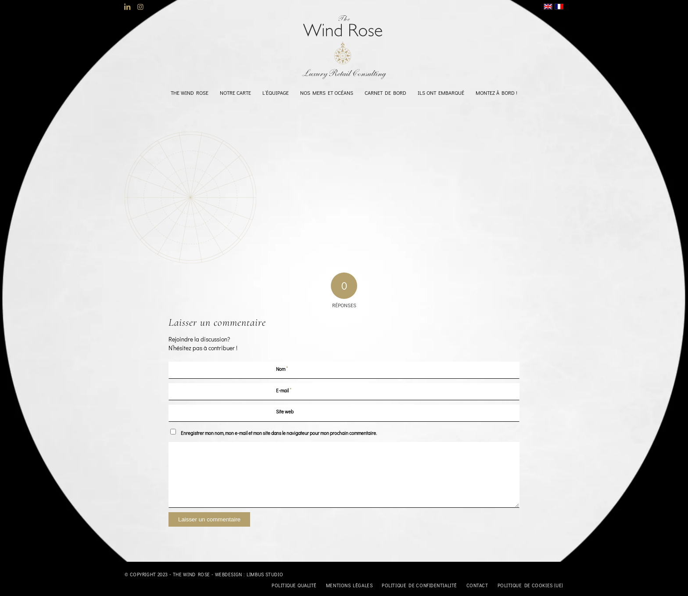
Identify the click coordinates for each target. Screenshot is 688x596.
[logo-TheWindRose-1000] (344, 47)
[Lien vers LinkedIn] (127, 6)
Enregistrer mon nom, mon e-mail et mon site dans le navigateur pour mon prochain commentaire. (279, 433)
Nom (282, 368)
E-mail (284, 390)
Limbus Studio (265, 574)
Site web (285, 411)
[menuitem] (189, 93)
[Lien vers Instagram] (140, 6)
